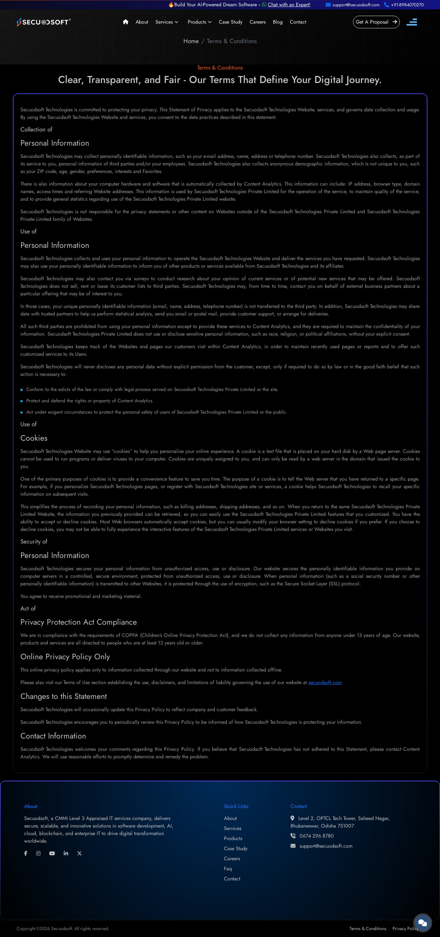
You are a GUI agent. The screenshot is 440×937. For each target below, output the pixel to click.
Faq (228, 868)
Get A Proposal (376, 21)
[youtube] (52, 853)
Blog (278, 21)
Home (191, 40)
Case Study (230, 21)
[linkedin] (66, 853)
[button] (175, 22)
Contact (298, 21)
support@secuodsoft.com (321, 846)
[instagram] (38, 853)
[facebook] (25, 853)
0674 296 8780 (312, 835)
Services (164, 21)
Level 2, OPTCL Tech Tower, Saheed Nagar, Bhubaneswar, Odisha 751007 (340, 822)
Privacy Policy (406, 928)
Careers (258, 21)
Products (197, 21)
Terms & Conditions (368, 928)
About (142, 21)
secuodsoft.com (325, 682)
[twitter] (79, 853)
